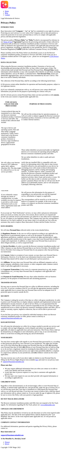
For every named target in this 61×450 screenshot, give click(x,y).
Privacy (7, 442)
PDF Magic (8, 8)
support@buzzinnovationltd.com (11, 318)
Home (7, 11)
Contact (7, 15)
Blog (6, 13)
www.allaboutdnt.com (47, 405)
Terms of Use (7, 42)
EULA (7, 444)
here (36, 360)
